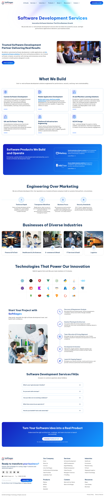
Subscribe (26, 480)
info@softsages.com (9, 476)
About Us (45, 463)
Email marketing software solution (77, 151)
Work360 (45, 489)
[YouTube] (18, 472)
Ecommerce (88, 463)
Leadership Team (47, 475)
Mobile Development (69, 468)
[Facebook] (14, 472)
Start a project (8, 62)
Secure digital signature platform (77, 163)
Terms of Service (27, 483)
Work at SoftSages (69, 484)
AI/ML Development (69, 463)
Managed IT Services (69, 472)
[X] (7, 472)
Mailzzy (45, 482)
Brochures (87, 486)
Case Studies (88, 484)
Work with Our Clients (69, 482)
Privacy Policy (18, 483)
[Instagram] (10, 472)
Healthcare (87, 461)
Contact (45, 465)
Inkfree (45, 486)
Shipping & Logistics (90, 470)
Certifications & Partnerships (50, 470)
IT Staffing (66, 475)
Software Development (70, 461)
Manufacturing (88, 465)
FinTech (87, 468)
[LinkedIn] (3, 472)
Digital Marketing (68, 465)
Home (44, 461)
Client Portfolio (47, 472)
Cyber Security (68, 470)
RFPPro (45, 484)
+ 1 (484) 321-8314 (21, 476)
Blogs (86, 482)
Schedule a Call (96, 3)
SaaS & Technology (90, 472)
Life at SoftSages (47, 468)
